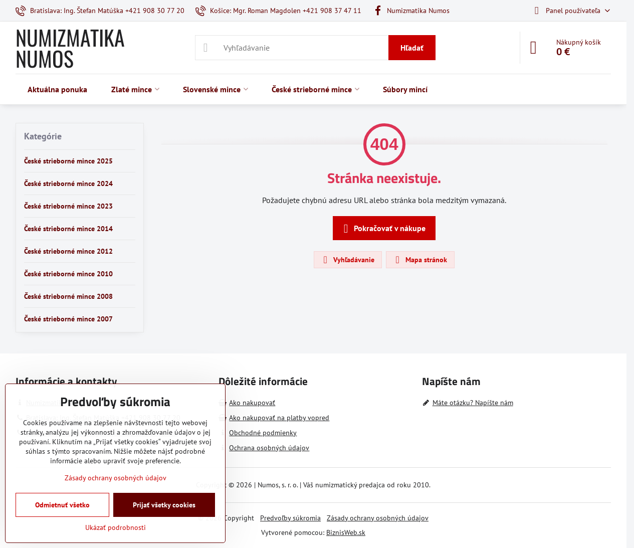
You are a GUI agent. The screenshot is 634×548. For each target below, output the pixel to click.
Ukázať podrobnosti (115, 527)
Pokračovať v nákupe (383, 229)
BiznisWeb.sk (345, 532)
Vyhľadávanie (347, 260)
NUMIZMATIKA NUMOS (70, 48)
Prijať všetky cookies (164, 504)
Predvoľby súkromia (290, 517)
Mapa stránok (419, 260)
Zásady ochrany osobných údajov (378, 517)
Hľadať (412, 48)
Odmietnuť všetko (62, 504)
